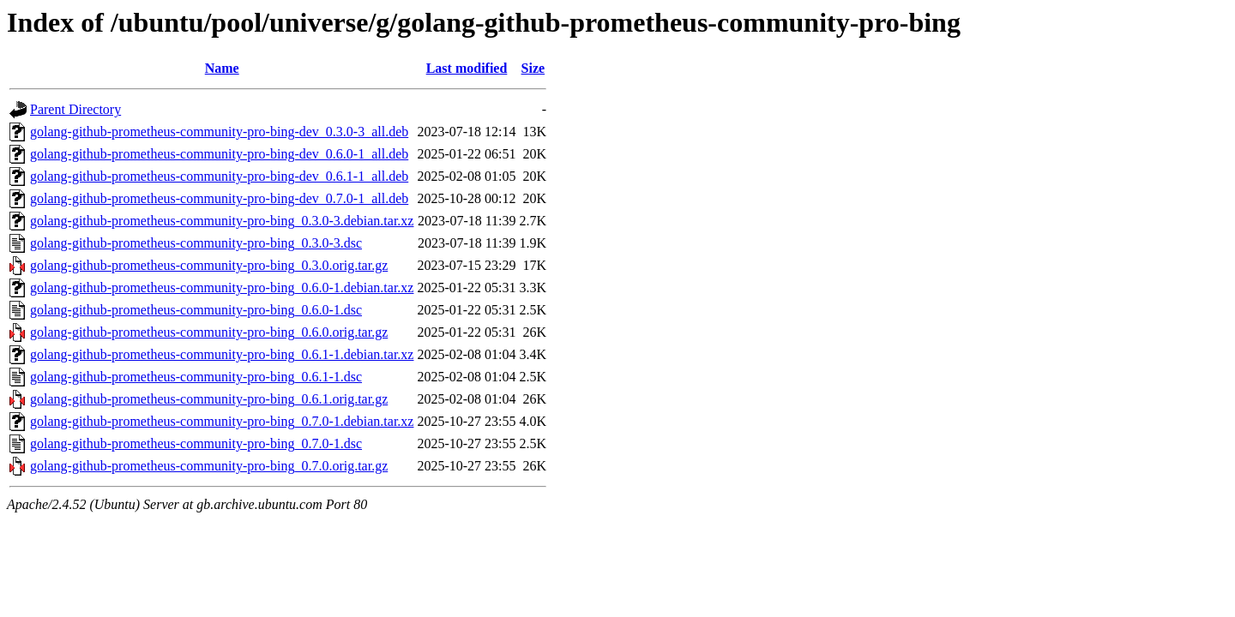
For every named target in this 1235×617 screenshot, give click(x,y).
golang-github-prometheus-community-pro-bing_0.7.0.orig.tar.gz (209, 465)
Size (533, 68)
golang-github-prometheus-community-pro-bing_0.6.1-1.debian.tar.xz (221, 354)
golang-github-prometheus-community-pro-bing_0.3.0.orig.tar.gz (209, 265)
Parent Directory (75, 109)
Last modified (467, 68)
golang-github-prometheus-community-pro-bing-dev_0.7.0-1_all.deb (219, 198)
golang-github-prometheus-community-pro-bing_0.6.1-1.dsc (196, 376)
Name (222, 68)
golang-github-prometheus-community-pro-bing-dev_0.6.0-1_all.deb (219, 154)
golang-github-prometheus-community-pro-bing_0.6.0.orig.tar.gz (209, 332)
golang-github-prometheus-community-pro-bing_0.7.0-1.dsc (196, 443)
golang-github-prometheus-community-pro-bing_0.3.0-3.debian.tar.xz (221, 220)
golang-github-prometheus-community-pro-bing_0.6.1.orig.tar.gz (209, 399)
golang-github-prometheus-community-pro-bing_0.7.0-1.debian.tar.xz (221, 421)
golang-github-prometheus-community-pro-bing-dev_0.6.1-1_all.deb (219, 176)
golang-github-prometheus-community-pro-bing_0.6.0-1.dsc (196, 310)
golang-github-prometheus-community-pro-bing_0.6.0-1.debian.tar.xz (221, 287)
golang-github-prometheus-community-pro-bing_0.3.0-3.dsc (196, 243)
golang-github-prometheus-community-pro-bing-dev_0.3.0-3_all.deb (219, 131)
